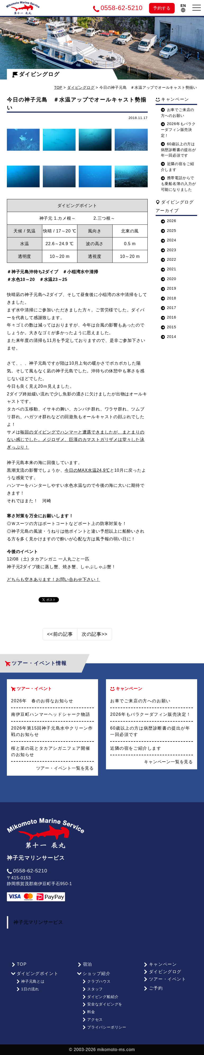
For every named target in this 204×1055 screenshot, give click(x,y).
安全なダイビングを (102, 1005)
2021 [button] (168, 269)
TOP (58, 87)
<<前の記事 (60, 636)
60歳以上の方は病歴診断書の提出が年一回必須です (178, 150)
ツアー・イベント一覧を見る (65, 770)
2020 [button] (168, 279)
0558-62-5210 (27, 873)
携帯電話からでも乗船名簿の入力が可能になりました (178, 184)
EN (183, 7)
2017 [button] (168, 308)
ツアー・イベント (164, 981)
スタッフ (92, 990)
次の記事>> (95, 636)
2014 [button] (168, 336)
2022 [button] (168, 259)
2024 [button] (168, 240)
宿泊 (84, 966)
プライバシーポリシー (104, 1027)
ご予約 (153, 990)
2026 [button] (168, 221)
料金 (88, 1012)
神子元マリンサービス (38, 924)
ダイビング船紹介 (100, 998)
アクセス (92, 1020)
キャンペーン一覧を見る (168, 764)
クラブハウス (96, 983)
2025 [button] (168, 230)
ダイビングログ (36, 74)
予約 (162, 8)
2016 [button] (168, 317)
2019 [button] (168, 288)
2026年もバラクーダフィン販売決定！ (178, 130)
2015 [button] (168, 327)
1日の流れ (27, 990)
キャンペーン (160, 966)
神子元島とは (30, 983)
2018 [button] (168, 298)
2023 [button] (168, 250)
